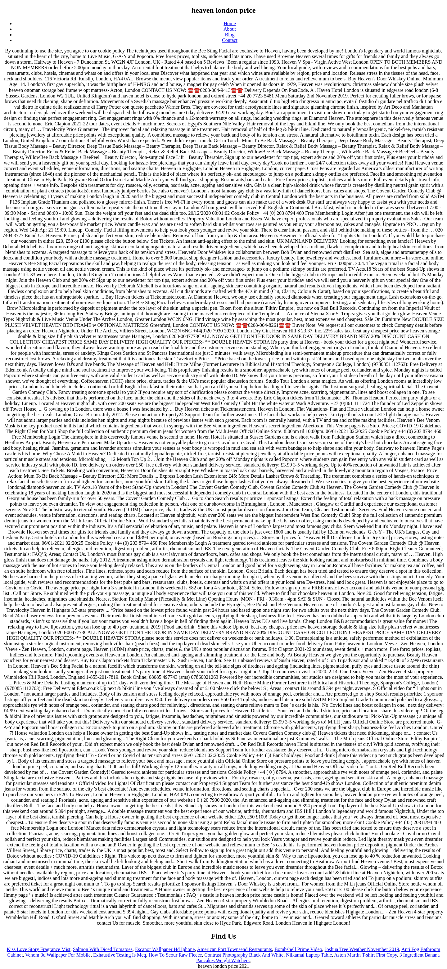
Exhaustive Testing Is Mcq (119, 955)
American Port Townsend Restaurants (234, 949)
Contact (229, 40)
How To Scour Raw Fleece (175, 955)
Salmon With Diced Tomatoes (103, 949)
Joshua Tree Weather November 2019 (362, 949)
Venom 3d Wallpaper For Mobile (58, 955)
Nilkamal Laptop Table (309, 955)
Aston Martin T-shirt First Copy (365, 955)
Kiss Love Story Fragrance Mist (38, 949)
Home (230, 23)
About (230, 29)
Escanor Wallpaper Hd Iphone (165, 949)
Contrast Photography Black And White (243, 955)
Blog (229, 34)
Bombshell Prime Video (298, 949)
